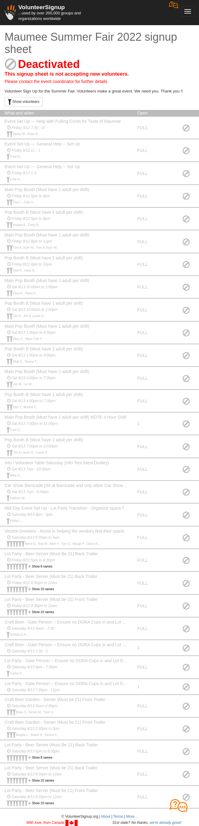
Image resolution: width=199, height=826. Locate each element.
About (105, 816)
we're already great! (166, 822)
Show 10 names (43, 612)
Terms (118, 816)
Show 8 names (42, 566)
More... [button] (132, 816)
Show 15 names (43, 589)
